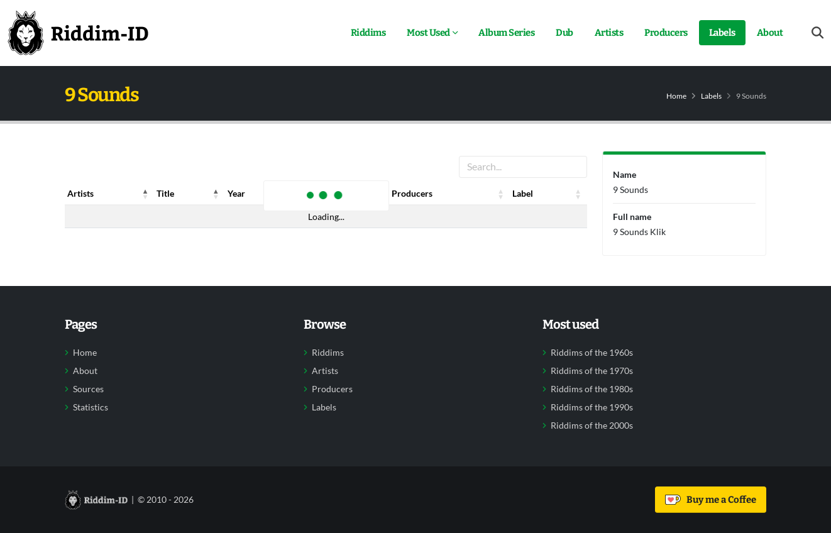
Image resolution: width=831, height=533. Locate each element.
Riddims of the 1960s (592, 353)
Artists (609, 32)
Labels (722, 32)
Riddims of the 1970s (592, 371)
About (770, 32)
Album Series (506, 32)
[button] (145, 193)
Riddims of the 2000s (592, 425)
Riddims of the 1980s (592, 389)
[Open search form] (817, 33)
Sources (88, 389)
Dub (564, 32)
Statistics (90, 407)
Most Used (428, 32)
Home (676, 96)
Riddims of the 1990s (592, 407)
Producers (666, 32)
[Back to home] (78, 32)
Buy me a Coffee (710, 499)
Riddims (368, 32)
